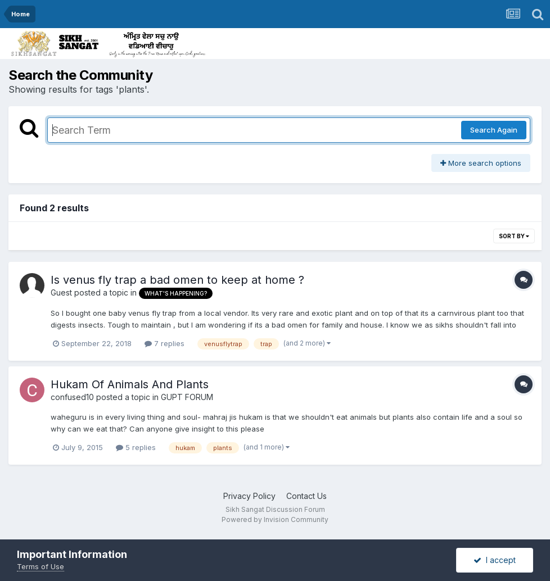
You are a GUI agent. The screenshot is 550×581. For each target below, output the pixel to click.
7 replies (164, 343)
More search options (480, 162)
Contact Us (306, 496)
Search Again (493, 129)
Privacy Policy (249, 496)
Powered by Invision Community (275, 519)
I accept (495, 560)
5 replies (136, 447)
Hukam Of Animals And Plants (130, 384)
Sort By (514, 236)
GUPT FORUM (187, 397)
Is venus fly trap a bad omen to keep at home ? (177, 280)
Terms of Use (40, 566)
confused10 (72, 397)
